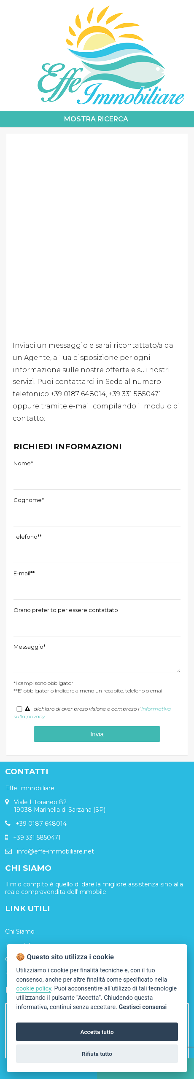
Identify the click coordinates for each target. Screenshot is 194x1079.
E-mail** (24, 573)
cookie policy (33, 988)
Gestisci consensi (143, 1007)
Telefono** (27, 536)
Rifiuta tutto (97, 1053)
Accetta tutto (96, 1031)
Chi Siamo (20, 931)
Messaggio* (29, 646)
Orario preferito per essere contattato (65, 610)
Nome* (23, 463)
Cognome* (28, 500)
